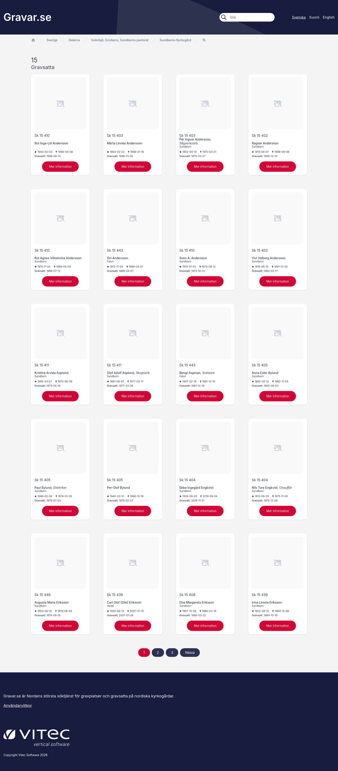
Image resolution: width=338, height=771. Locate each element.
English (329, 17)
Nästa (190, 652)
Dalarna (74, 40)
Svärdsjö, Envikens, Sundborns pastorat (120, 40)
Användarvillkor (17, 705)
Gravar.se (27, 17)
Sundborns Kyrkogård (175, 40)
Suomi (314, 17)
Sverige (52, 40)
